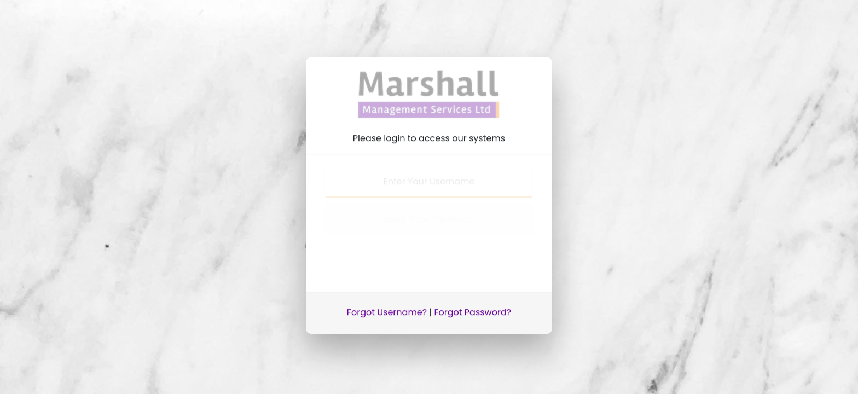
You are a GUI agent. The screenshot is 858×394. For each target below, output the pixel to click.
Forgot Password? (472, 310)
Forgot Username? (387, 310)
